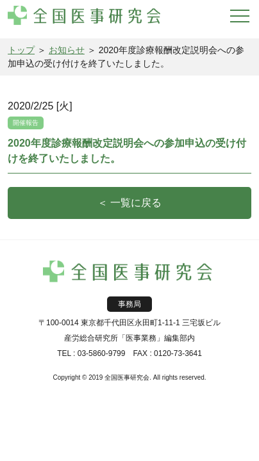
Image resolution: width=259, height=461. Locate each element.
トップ (21, 50)
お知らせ (67, 50)
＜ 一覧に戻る (129, 202)
